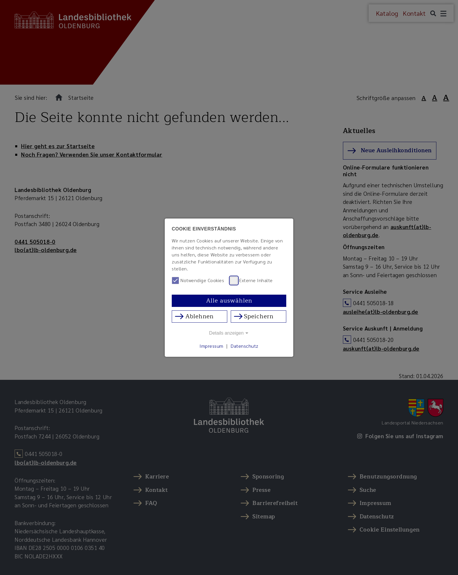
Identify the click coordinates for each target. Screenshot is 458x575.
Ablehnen (199, 316)
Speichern (258, 316)
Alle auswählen (229, 300)
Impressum (211, 346)
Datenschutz (244, 346)
